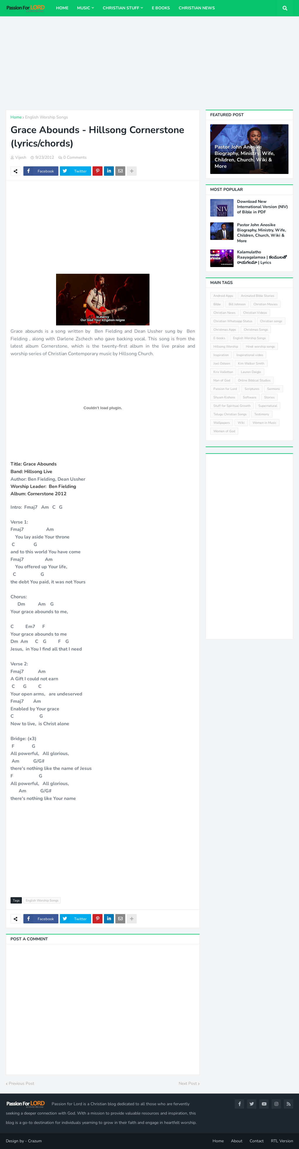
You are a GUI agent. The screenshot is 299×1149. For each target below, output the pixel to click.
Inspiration (221, 355)
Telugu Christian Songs (229, 414)
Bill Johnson (237, 304)
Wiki (241, 423)
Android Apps (223, 296)
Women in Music (264, 423)
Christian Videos (255, 313)
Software (249, 397)
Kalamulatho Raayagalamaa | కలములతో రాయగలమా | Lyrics (262, 257)
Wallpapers (221, 423)
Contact (257, 1141)
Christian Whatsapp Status (232, 321)
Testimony (261, 414)
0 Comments (75, 157)
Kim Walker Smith (251, 363)
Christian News (224, 313)
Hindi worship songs (260, 346)
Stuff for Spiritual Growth (232, 406)
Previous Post (21, 1083)
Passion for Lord (225, 389)
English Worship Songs (46, 117)
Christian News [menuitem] (197, 8)
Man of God (221, 380)
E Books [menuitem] (161, 8)
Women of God (224, 431)
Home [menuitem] (62, 8)
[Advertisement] (149, 63)
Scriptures (252, 389)
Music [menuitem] (83, 8)
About (236, 1141)
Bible (217, 304)
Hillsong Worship (225, 346)
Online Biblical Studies (254, 380)
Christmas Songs (256, 329)
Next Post (188, 1083)
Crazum (35, 1141)
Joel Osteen (221, 363)
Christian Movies (265, 304)
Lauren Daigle (251, 372)
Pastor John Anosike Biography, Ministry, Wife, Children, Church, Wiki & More (244, 157)
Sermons (273, 389)
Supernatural (267, 406)
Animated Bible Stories (257, 296)
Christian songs (271, 321)
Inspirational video (250, 355)
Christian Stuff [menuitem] (121, 8)
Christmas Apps (224, 329)
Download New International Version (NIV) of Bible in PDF (262, 207)
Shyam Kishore (224, 397)
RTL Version (282, 1141)
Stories (269, 397)
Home (16, 117)
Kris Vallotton (223, 372)
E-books (219, 338)
